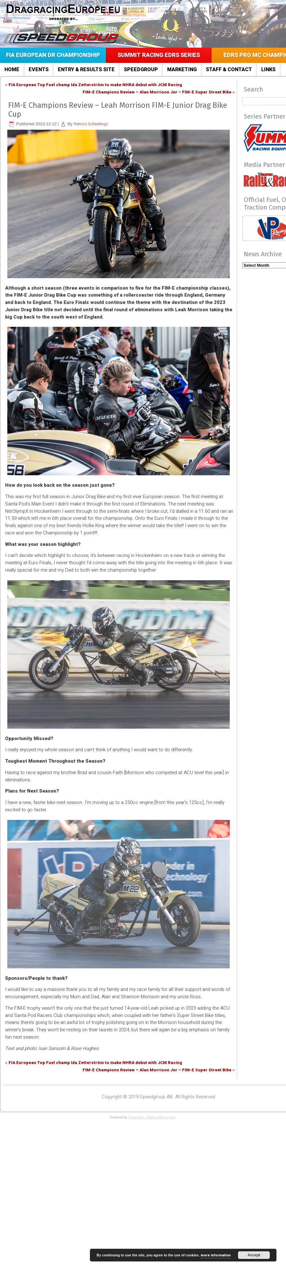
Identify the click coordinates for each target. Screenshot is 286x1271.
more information (216, 1255)
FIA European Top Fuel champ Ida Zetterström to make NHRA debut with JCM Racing (95, 85)
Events (39, 69)
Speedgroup (141, 69)
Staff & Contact (229, 69)
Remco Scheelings (91, 124)
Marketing (182, 69)
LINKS (268, 69)
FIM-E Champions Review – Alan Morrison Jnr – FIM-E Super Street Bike (157, 92)
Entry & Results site (86, 69)
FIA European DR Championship (53, 55)
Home (11, 69)
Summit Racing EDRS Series (159, 55)
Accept (254, 1255)
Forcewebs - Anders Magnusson (151, 1117)
